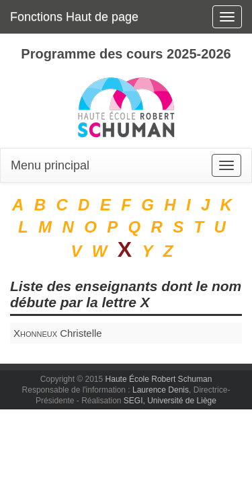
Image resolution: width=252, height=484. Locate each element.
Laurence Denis (160, 390)
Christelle (57, 333)
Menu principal (50, 165)
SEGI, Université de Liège (170, 400)
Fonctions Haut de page (74, 17)
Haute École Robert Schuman (159, 379)
